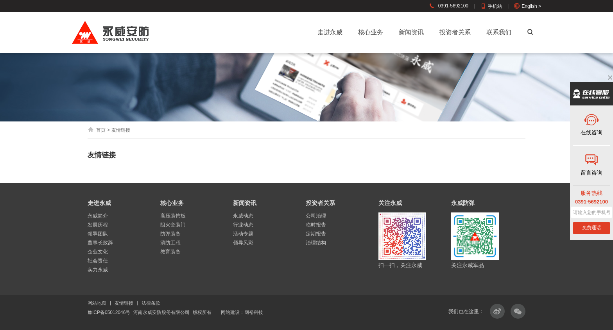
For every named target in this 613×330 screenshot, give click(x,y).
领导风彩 (243, 243)
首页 (97, 130)
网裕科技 (253, 312)
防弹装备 (170, 234)
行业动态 (243, 225)
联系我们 (498, 32)
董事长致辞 (100, 243)
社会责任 (98, 261)
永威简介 (98, 216)
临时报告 (316, 225)
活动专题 (243, 234)
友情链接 (124, 303)
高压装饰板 (173, 216)
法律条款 (151, 303)
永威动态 (243, 216)
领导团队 (98, 234)
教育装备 (170, 252)
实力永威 (98, 270)
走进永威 (329, 32)
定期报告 (316, 234)
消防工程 (170, 243)
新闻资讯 (411, 32)
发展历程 (98, 225)
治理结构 (316, 243)
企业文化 (98, 252)
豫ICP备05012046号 (109, 312)
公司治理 (316, 216)
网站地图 (97, 303)
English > (527, 6)
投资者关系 (455, 32)
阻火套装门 (173, 225)
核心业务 (370, 32)
